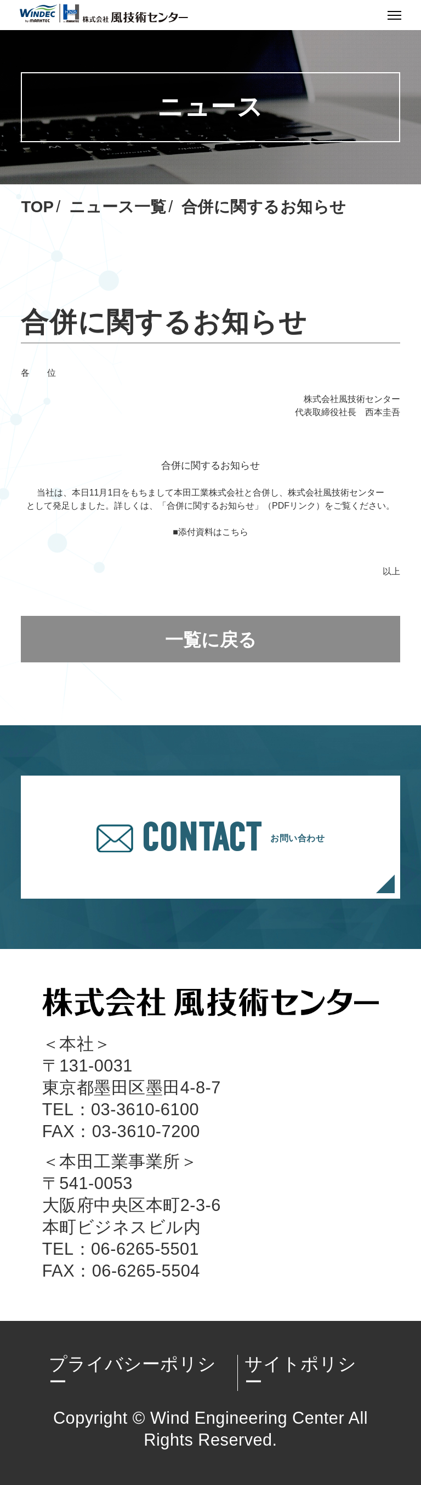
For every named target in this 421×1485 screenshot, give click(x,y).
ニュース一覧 (117, 207)
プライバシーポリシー (132, 1373)
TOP (37, 207)
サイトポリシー (300, 1373)
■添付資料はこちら (210, 532)
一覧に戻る (211, 640)
